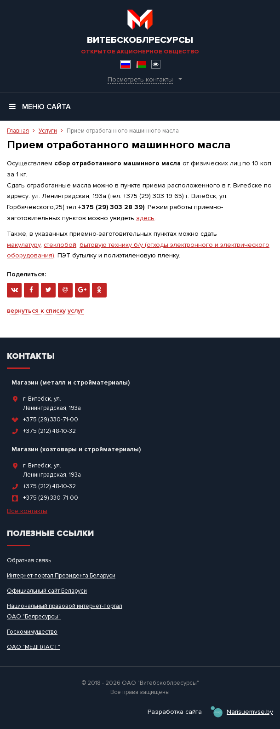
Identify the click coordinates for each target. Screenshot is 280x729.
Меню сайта (40, 106)
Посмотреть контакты (140, 79)
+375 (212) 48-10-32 (49, 431)
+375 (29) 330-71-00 (50, 419)
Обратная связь (29, 560)
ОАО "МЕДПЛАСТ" (33, 647)
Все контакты (27, 511)
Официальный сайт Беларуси (47, 591)
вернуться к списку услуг (45, 311)
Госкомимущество (32, 632)
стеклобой (60, 245)
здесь (145, 218)
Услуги (48, 130)
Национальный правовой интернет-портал (64, 606)
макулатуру (23, 245)
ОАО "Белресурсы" (34, 616)
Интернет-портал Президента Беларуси (61, 575)
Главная (18, 130)
